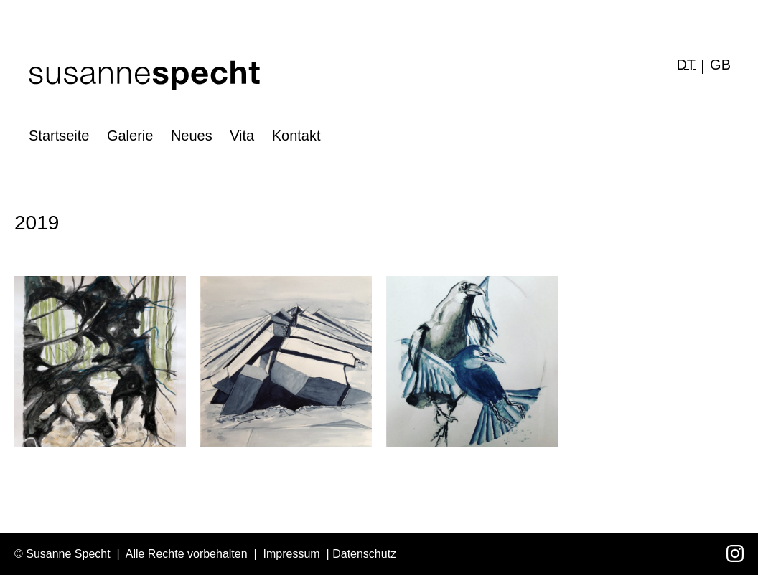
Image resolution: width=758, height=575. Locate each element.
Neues (191, 135)
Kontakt (296, 135)
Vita (242, 135)
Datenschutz (364, 554)
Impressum (291, 554)
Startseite (59, 135)
